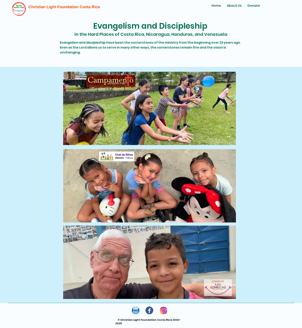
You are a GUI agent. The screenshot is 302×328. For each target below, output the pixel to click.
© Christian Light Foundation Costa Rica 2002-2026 (148, 321)
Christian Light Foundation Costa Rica (64, 7)
